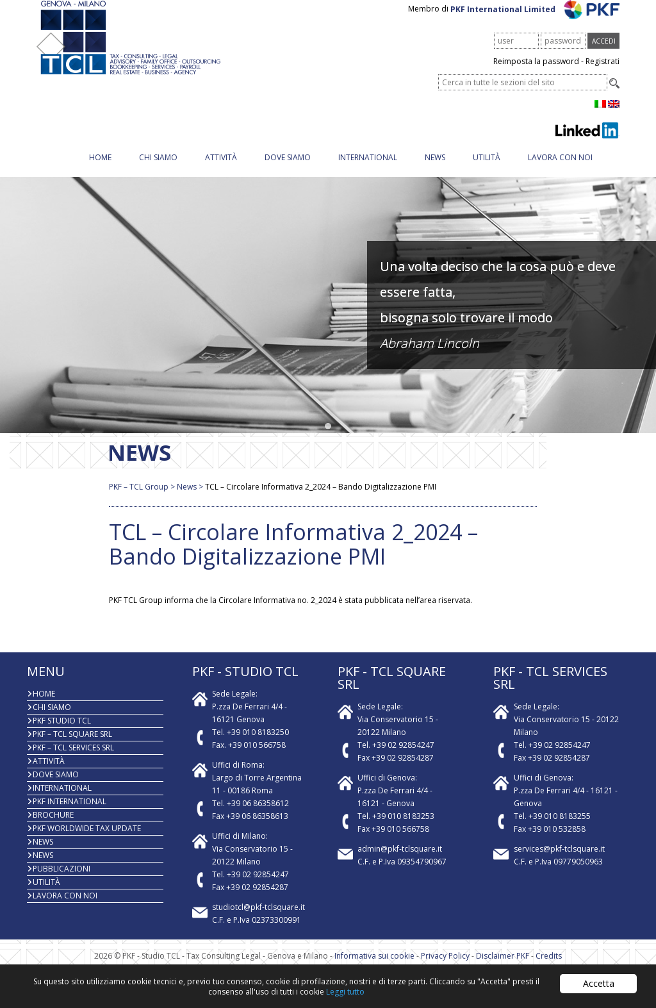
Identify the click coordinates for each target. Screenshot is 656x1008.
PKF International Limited (535, 21)
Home (100, 170)
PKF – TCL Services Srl (73, 760)
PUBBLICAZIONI (61, 881)
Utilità (486, 170)
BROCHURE (53, 827)
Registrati (602, 74)
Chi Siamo (158, 170)
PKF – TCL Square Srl (72, 746)
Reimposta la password (536, 74)
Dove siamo (288, 170)
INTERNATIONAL (367, 170)
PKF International (69, 814)
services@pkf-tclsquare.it (559, 861)
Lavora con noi (560, 170)
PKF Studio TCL (62, 733)
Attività (221, 170)
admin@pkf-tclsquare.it (399, 861)
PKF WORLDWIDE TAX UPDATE (87, 841)
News (435, 170)
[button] (328, 439)
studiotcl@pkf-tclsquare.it (258, 919)
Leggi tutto (345, 991)
